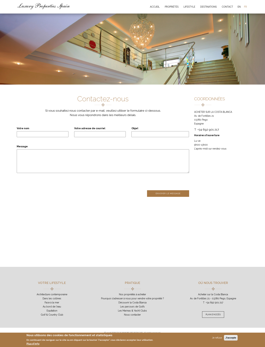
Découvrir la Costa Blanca (132, 302)
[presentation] (42, 182)
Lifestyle (189, 6)
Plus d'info (33, 343)
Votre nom (23, 128)
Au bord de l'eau (52, 306)
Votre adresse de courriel (89, 128)
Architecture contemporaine (52, 294)
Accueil (155, 6)
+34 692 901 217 (214, 302)
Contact (227, 6)
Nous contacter (132, 314)
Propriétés (171, 6)
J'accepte (230, 337)
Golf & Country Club (52, 314)
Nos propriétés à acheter (132, 294)
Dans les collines (52, 298)
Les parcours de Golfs (132, 306)
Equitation (52, 310)
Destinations (208, 6)
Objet (134, 128)
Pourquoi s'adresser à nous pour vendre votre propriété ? (132, 298)
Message (22, 146)
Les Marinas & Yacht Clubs (132, 310)
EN (239, 6)
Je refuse (217, 337)
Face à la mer (52, 302)
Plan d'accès (213, 314)
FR (245, 6)
